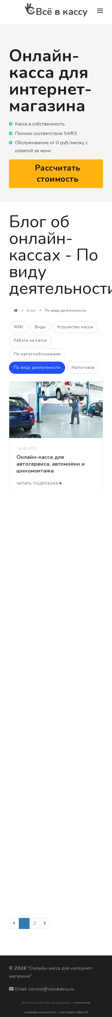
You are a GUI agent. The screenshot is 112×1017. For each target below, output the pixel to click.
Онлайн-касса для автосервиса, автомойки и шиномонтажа (50, 463)
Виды (40, 327)
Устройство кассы (75, 327)
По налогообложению (37, 354)
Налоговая (83, 367)
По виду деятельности (37, 367)
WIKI (18, 327)
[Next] (45, 923)
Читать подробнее (39, 483)
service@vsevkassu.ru (51, 989)
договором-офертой (74, 1012)
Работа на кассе (30, 340)
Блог (31, 310)
